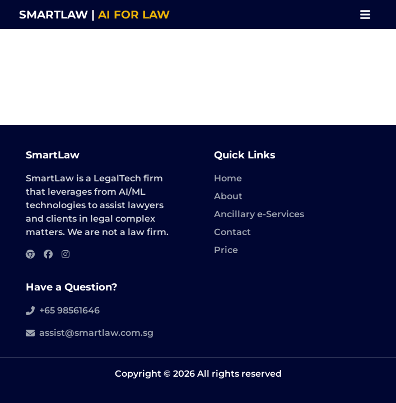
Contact (232, 232)
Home (228, 178)
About (228, 196)
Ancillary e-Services (259, 214)
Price (226, 250)
